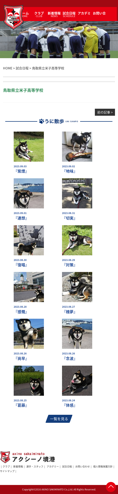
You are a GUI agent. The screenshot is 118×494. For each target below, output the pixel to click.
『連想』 (21, 218)
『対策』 (69, 264)
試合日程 (67, 466)
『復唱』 (21, 264)
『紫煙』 (21, 171)
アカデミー (53, 466)
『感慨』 (21, 311)
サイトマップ (7, 471)
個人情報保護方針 (103, 466)
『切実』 (69, 218)
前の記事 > (105, 112)
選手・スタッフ (34, 466)
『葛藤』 (21, 405)
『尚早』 (21, 358)
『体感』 (69, 405)
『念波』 (69, 358)
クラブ (6, 466)
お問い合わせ (82, 466)
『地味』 (69, 171)
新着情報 (18, 466)
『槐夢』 (69, 311)
